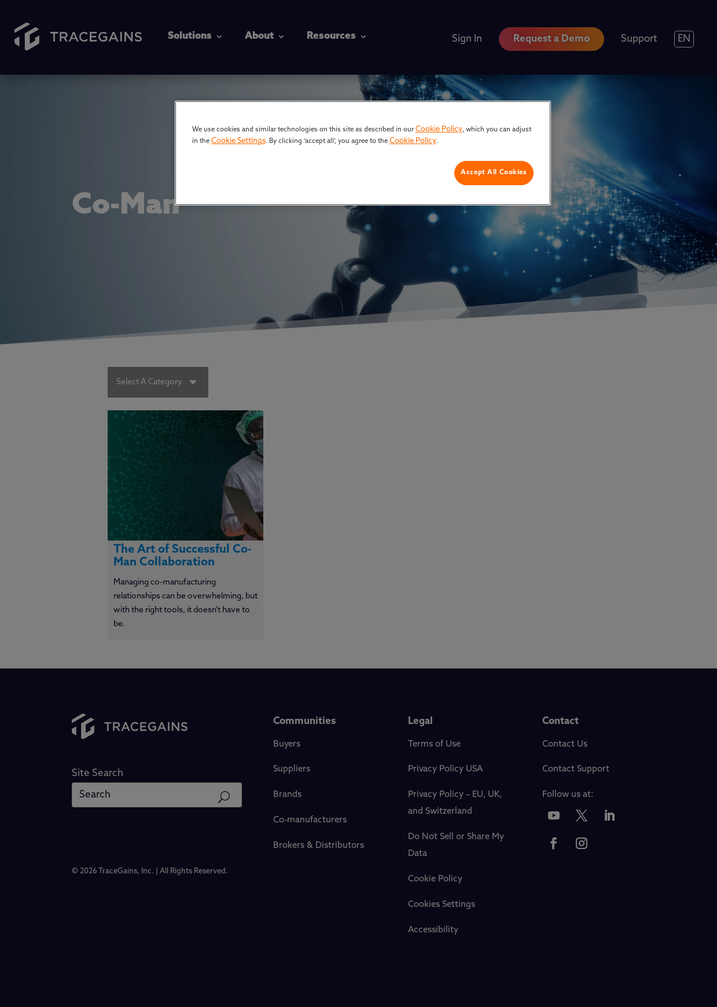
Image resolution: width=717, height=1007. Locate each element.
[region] (363, 153)
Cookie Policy (439, 129)
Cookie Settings (238, 141)
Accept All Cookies (494, 172)
